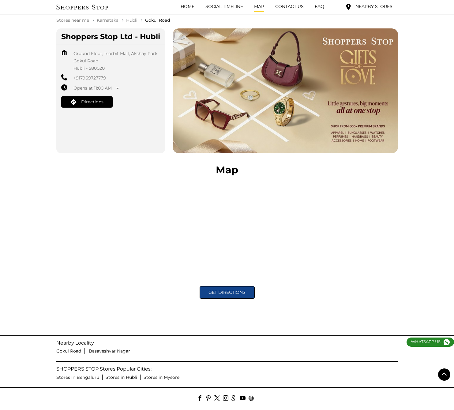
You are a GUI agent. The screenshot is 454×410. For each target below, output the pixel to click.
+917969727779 (89, 78)
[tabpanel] (285, 90)
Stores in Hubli (121, 377)
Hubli (131, 20)
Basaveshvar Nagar (109, 351)
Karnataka (107, 20)
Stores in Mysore (161, 377)
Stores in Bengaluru (77, 377)
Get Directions (227, 292)
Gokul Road (68, 351)
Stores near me (72, 20)
